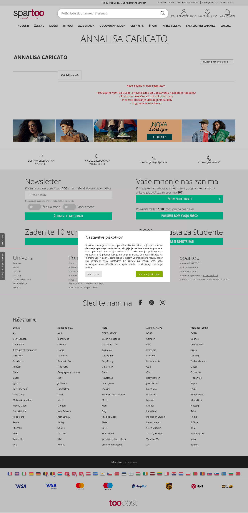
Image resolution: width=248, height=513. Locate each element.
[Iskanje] (162, 13)
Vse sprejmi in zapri (149, 274)
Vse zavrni (93, 274)
